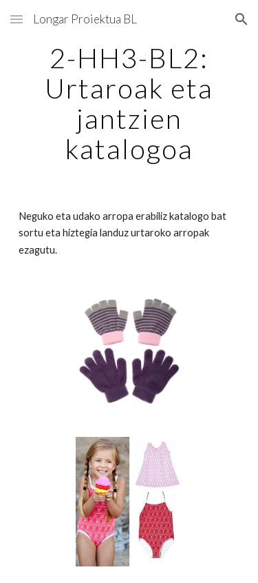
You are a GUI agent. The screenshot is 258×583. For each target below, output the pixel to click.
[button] (16, 19)
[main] (129, 103)
